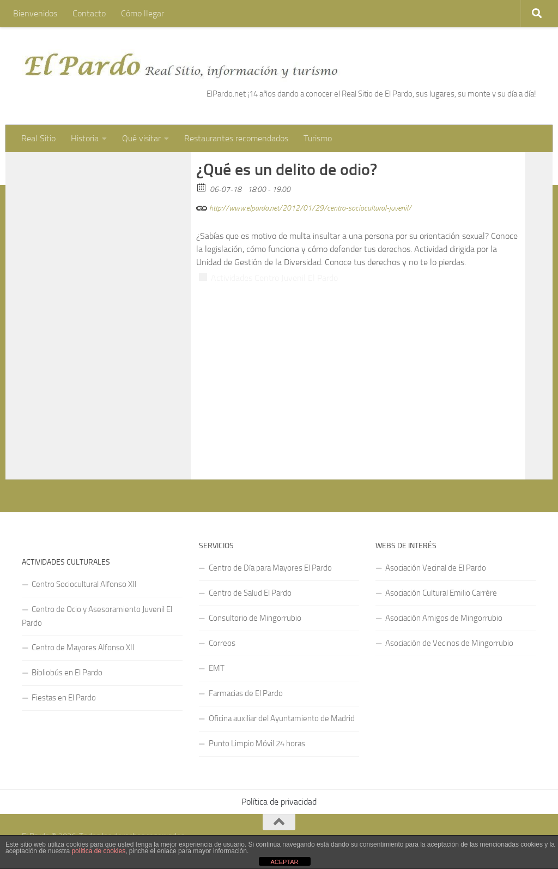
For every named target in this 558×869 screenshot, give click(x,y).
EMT (217, 668)
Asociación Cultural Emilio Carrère (441, 593)
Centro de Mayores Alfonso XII (83, 647)
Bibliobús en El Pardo (67, 673)
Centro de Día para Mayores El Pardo (270, 568)
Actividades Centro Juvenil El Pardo (274, 278)
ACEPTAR (284, 862)
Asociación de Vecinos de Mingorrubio (449, 643)
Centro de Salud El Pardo (250, 593)
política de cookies (98, 851)
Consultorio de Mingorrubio (255, 618)
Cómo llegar (142, 13)
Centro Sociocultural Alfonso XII (84, 584)
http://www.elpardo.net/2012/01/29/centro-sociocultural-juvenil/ (303, 206)
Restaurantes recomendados (236, 138)
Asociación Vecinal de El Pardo (435, 568)
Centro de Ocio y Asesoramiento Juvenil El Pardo (97, 616)
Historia (85, 138)
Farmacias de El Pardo (246, 693)
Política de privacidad (279, 801)
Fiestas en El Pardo (64, 698)
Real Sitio (38, 138)
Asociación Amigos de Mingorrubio (443, 618)
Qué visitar (141, 138)
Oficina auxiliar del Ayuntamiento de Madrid (282, 718)
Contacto (89, 13)
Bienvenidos (35, 13)
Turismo (318, 138)
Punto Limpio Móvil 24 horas (257, 743)
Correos (222, 643)
